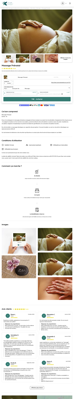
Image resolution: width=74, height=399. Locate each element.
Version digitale (21, 92)
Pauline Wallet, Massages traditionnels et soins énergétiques (15, 8)
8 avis (14, 68)
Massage (38, 8)
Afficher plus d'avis (37, 388)
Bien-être (33, 8)
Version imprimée (55, 92)
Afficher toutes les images (65, 58)
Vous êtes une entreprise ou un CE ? (61, 82)
